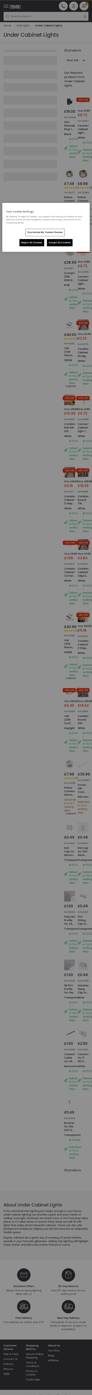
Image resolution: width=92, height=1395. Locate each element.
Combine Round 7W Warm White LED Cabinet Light (84, 509)
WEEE (7, 1374)
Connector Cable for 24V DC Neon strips (71, 1063)
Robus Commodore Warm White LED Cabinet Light (72, 207)
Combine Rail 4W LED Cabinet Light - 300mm (70, 433)
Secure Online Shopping (34, 1355)
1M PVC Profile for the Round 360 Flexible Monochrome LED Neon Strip (73, 1001)
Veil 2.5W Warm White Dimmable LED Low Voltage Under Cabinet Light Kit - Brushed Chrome (70, 369)
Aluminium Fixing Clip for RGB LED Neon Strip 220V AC (84, 998)
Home (7, 25)
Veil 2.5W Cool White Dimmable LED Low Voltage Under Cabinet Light (70, 732)
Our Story (54, 1350)
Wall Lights (23, 25)
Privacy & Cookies (31, 1372)
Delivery (8, 1364)
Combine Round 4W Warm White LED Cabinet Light (84, 728)
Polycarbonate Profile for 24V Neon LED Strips (74, 925)
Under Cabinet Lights (48, 25)
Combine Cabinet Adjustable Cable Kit (85, 576)
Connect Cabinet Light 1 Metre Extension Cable (84, 433)
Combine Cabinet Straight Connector (85, 354)
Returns (8, 1369)
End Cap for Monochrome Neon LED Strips (73, 856)
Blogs (51, 1355)
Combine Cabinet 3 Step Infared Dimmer (70, 503)
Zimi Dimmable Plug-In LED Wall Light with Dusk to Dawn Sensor (70, 136)
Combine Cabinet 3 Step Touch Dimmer (84, 648)
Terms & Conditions (32, 1364)
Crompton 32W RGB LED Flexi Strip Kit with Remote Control (71, 285)
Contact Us (11, 1359)
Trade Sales (33, 1379)
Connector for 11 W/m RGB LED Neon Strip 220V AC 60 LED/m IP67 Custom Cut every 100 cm (85, 1077)
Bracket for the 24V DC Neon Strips (69, 1130)
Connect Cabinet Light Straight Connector (85, 284)
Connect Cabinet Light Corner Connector (85, 133)
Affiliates (53, 1360)
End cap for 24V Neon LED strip (83, 853)
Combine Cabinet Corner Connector (71, 574)
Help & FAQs (11, 1354)
